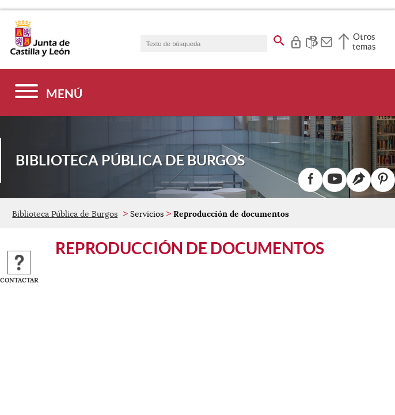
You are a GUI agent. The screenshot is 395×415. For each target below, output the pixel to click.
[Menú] (48, 92)
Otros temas (364, 41)
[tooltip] (295, 40)
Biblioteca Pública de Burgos (64, 214)
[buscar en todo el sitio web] (279, 38)
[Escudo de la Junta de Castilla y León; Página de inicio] (40, 54)
